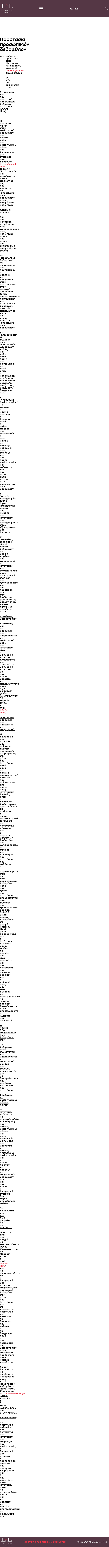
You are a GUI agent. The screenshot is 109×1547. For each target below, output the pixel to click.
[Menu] (41, 8)
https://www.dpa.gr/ (13, 1393)
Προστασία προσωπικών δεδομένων (44, 1542)
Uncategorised (15, 70)
